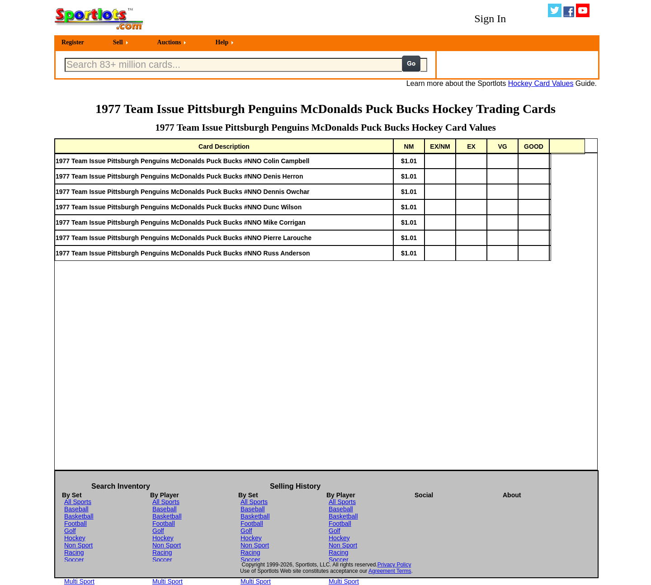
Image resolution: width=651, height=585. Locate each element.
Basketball (79, 516)
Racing (74, 552)
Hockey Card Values (541, 83)
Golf (70, 530)
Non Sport (78, 545)
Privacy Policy (394, 564)
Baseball (76, 509)
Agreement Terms (389, 571)
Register (72, 42)
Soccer (74, 559)
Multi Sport (79, 581)
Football (75, 523)
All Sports (77, 501)
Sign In (490, 18)
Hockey (74, 538)
